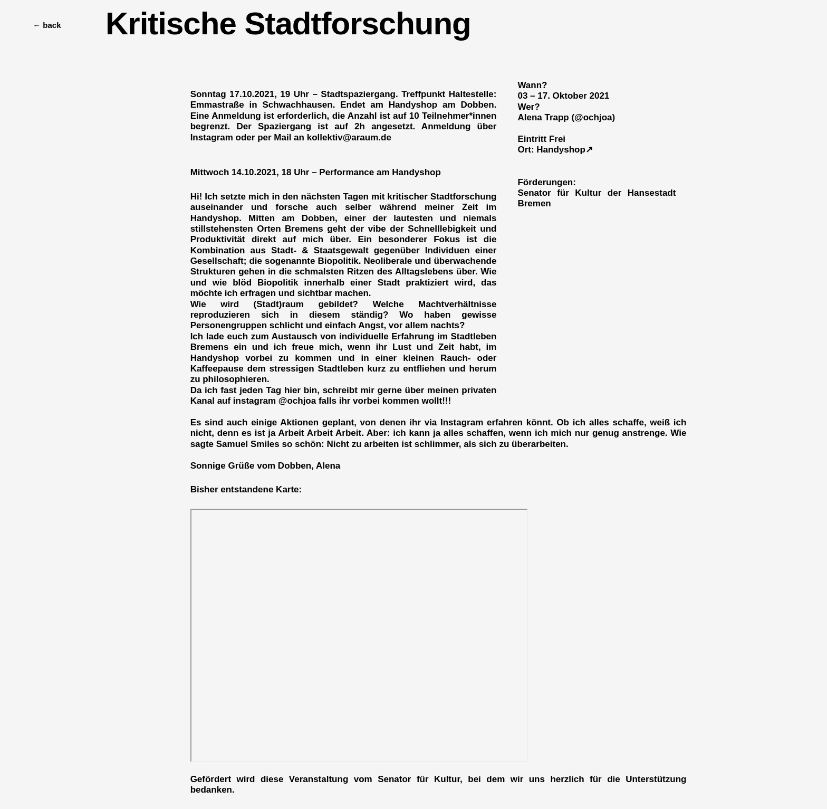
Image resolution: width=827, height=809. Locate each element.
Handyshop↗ (564, 150)
